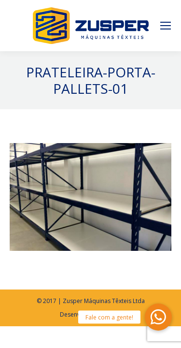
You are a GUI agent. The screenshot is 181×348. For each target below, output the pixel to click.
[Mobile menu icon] (165, 25)
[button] (158, 317)
